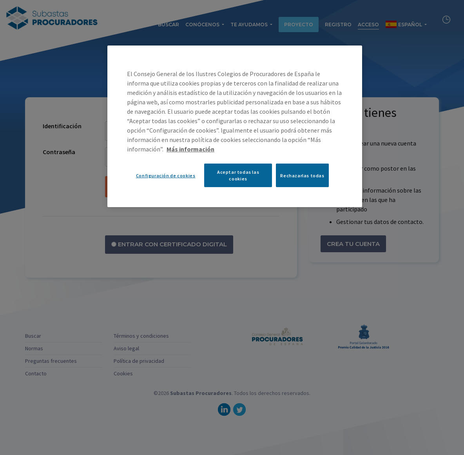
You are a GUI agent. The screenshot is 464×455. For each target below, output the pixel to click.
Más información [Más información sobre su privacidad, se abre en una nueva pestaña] (190, 149)
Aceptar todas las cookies (238, 175)
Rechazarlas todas (302, 175)
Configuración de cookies (166, 175)
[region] (234, 126)
